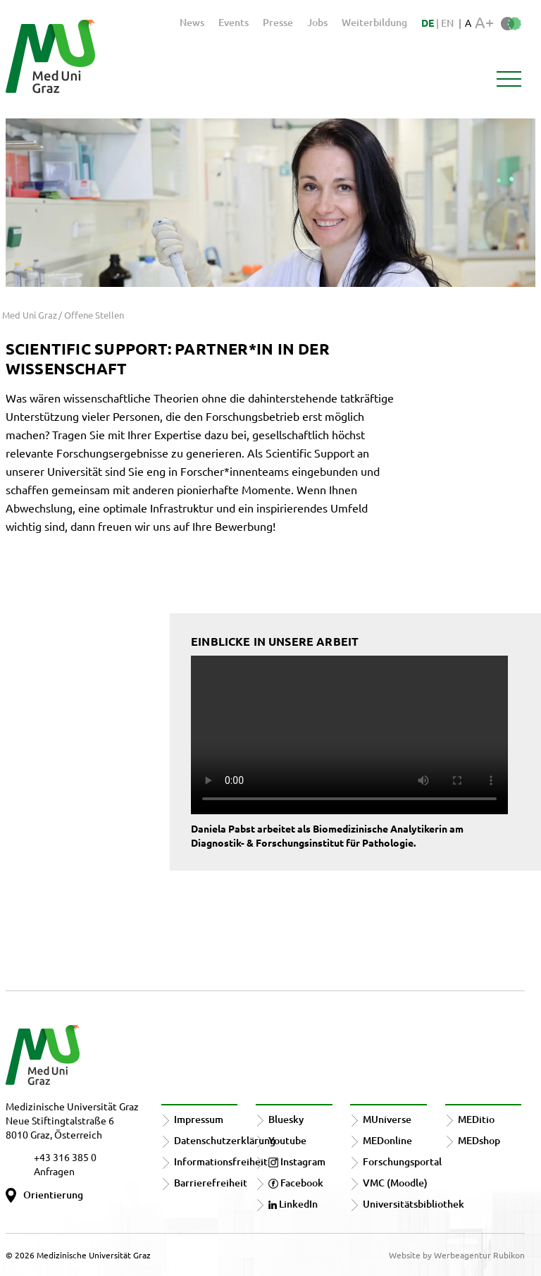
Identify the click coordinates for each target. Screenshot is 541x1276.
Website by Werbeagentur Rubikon (457, 1254)
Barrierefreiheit (210, 1182)
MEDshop (479, 1140)
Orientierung (53, 1194)
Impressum (198, 1119)
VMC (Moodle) (395, 1182)
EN (447, 23)
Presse (278, 22)
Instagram (296, 1161)
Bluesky (286, 1119)
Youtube (287, 1140)
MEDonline (387, 1140)
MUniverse (387, 1119)
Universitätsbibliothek (413, 1203)
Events (233, 22)
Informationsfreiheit (221, 1161)
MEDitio (476, 1119)
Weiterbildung (374, 22)
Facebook (295, 1182)
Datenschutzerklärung (224, 1140)
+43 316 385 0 (65, 1157)
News (192, 22)
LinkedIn (293, 1203)
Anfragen (54, 1171)
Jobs (317, 22)
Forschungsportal (402, 1161)
